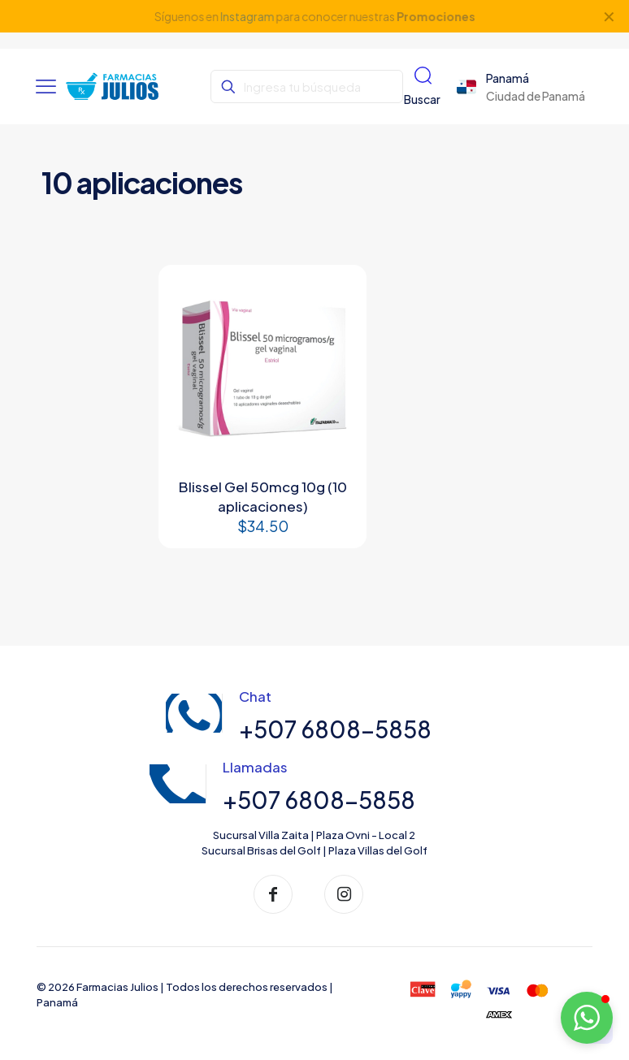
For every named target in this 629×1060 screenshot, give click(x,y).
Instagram (246, 16)
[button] (587, 1018)
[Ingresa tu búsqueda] (306, 86)
